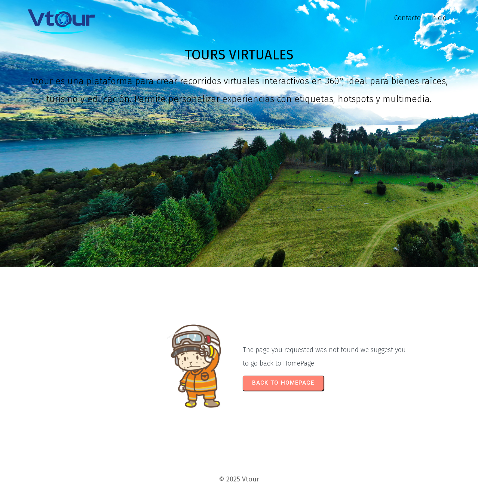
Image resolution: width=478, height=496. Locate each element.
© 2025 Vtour (239, 479)
